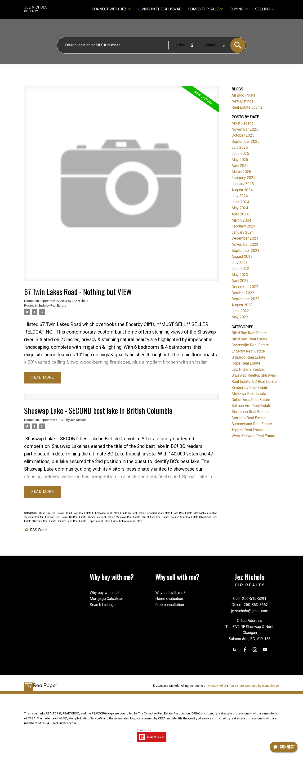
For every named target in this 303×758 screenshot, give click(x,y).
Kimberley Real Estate (101, 517)
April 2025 (240, 165)
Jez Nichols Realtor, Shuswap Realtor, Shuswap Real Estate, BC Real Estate (254, 375)
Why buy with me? (105, 593)
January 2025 (243, 184)
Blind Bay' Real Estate (79, 513)
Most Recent (242, 123)
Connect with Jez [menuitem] (109, 9)
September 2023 (245, 250)
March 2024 (241, 220)
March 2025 (241, 171)
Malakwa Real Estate (128, 517)
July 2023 (240, 262)
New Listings (243, 101)
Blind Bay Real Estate (52, 513)
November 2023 (245, 244)
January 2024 (243, 232)
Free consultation (169, 605)
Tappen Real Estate (99, 521)
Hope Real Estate (183, 513)
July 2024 (240, 196)
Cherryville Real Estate (107, 513)
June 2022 (240, 311)
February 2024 (243, 226)
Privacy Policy (217, 686)
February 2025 (243, 177)
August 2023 (242, 256)
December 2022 (245, 287)
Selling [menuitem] (262, 9)
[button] (234, 650)
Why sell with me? (170, 593)
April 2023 (240, 280)
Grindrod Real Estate (159, 513)
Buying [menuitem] (236, 9)
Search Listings (103, 605)
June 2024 (240, 202)
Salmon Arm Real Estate (185, 517)
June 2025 (240, 153)
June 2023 (240, 268)
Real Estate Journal (247, 107)
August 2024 (242, 190)
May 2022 (240, 317)
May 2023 (240, 274)
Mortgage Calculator (106, 599)
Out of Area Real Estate (156, 517)
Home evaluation (169, 599)
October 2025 (243, 135)
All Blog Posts (243, 95)
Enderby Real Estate (52, 305)
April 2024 (240, 214)
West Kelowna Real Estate (128, 521)
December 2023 (245, 238)
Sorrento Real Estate (45, 521)
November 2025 (245, 129)
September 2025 (245, 141)
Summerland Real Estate (72, 521)
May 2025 (240, 159)
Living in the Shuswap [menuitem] (160, 9)
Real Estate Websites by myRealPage (254, 686)
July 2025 (240, 147)
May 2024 (240, 208)
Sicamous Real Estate (250, 412)
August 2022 (242, 305)
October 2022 (243, 293)
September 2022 (245, 299)
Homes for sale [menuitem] (203, 9)
